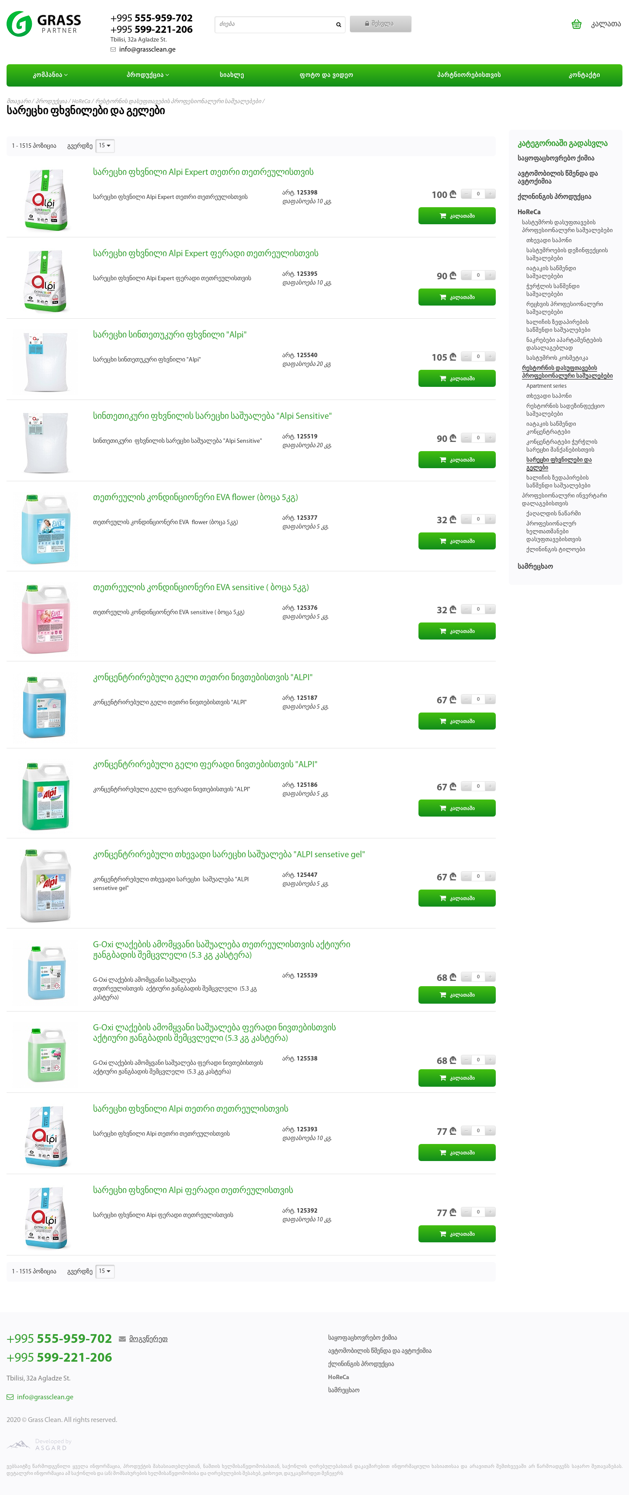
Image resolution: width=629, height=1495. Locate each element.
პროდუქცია (149, 75)
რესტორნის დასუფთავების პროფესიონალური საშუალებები (178, 101)
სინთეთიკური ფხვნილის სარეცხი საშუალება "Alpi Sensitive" (212, 416)
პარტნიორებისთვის (469, 75)
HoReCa (81, 101)
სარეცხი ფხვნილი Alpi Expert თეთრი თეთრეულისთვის (203, 172)
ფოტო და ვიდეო (326, 75)
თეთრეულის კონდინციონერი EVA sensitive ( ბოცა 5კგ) (201, 588)
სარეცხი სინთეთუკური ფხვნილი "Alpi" (170, 335)
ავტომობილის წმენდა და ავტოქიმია (380, 1351)
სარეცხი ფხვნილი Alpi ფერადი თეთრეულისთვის (193, 1190)
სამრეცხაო (535, 567)
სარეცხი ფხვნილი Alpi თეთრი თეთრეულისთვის (190, 1109)
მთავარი (19, 101)
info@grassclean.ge (143, 49)
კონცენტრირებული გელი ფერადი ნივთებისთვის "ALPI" (205, 765)
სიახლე (232, 75)
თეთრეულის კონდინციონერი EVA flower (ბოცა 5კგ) (195, 498)
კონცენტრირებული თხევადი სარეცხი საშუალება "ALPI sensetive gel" (229, 855)
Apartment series (546, 386)
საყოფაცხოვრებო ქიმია (556, 159)
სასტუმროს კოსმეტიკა (557, 358)
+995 (152, 24)
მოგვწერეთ (148, 1339)
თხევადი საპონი (549, 240)
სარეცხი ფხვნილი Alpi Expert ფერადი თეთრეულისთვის (205, 254)
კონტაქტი (584, 75)
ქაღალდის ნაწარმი (553, 514)
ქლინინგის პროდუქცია (554, 197)
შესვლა (379, 24)
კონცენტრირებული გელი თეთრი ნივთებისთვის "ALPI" (203, 678)
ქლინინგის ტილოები (555, 550)
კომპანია (51, 75)
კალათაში (457, 215)
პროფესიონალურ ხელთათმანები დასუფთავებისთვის (553, 531)
